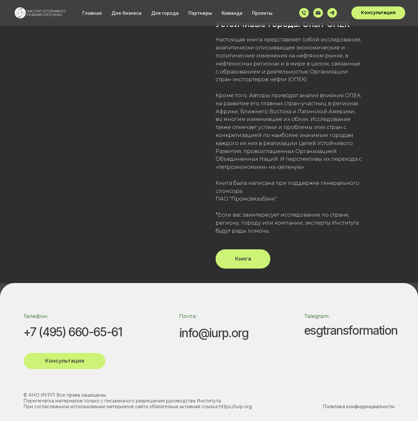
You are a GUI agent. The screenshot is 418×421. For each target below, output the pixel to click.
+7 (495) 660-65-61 (72, 332)
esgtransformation (351, 330)
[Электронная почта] (318, 13)
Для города (165, 13)
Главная (92, 13)
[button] (378, 12)
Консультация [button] (64, 361)
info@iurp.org (214, 333)
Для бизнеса (126, 13)
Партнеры (200, 13)
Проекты (262, 13)
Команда (232, 13)
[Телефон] (304, 13)
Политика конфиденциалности (358, 406)
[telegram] (332, 13)
